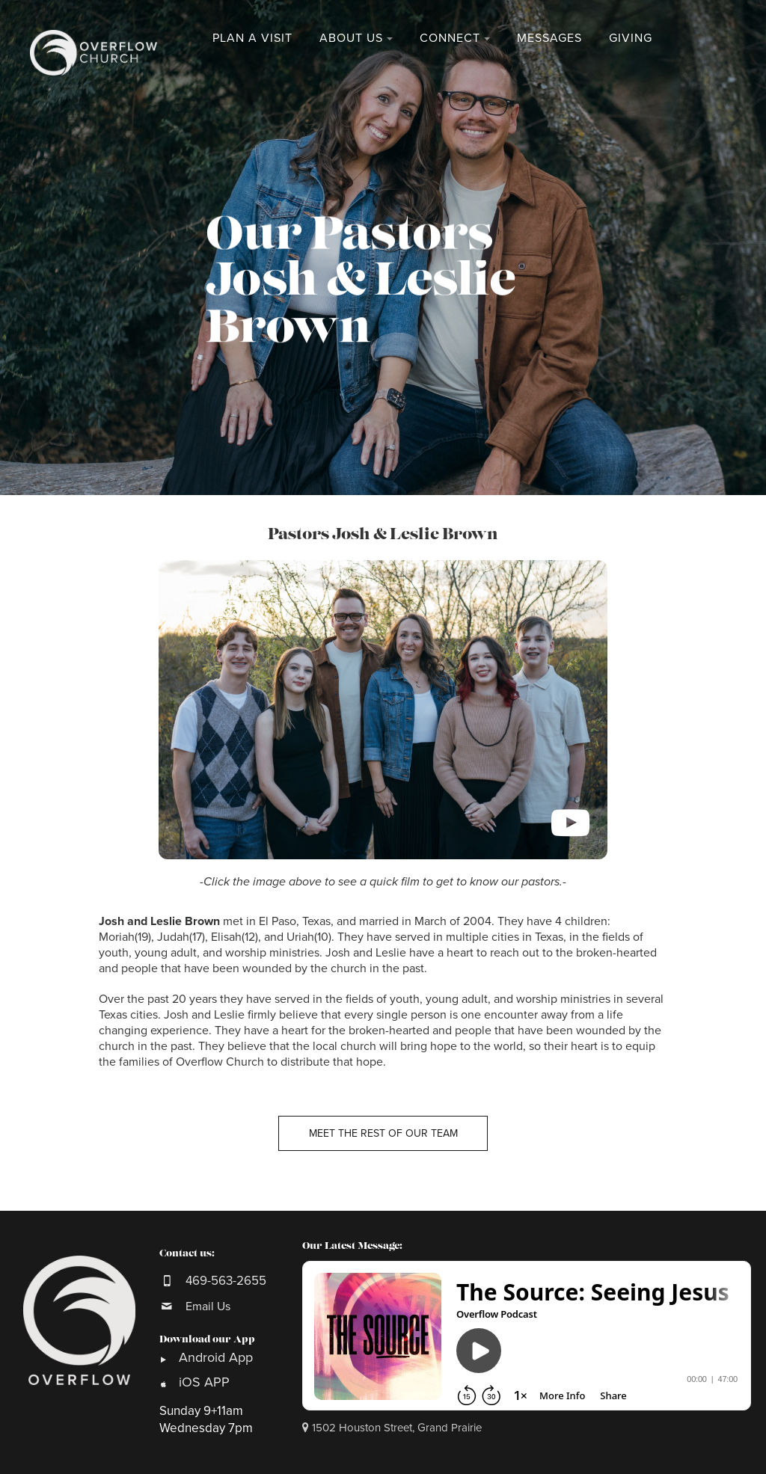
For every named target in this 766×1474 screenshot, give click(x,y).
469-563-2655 (226, 1281)
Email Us (208, 1306)
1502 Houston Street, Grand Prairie (392, 1427)
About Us (351, 38)
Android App (218, 1357)
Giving (630, 38)
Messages (549, 38)
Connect (450, 38)
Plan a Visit (252, 38)
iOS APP (204, 1382)
